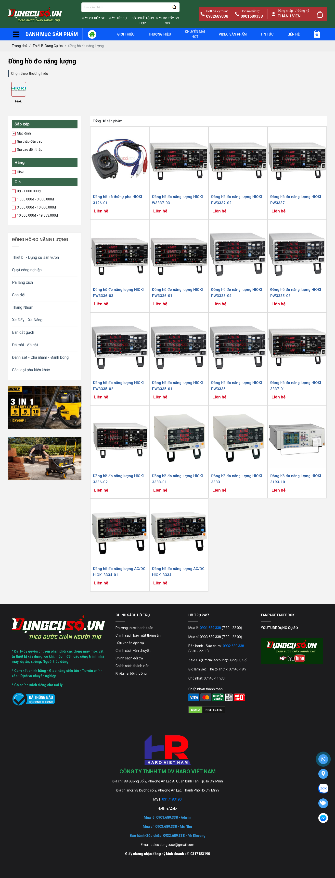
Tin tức (267, 34)
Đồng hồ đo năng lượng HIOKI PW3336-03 (118, 292)
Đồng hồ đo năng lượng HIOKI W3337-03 (177, 200)
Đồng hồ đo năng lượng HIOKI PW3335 (236, 386)
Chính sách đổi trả (129, 658)
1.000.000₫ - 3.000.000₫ (34, 199)
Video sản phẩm (233, 34)
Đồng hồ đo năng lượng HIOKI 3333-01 (177, 479)
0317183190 (172, 799)
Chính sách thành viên (132, 666)
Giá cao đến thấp (29, 149)
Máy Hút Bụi (118, 18)
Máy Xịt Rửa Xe (93, 18)
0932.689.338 (233, 646)
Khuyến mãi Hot (195, 34)
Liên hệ (293, 34)
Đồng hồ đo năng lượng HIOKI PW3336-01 (177, 292)
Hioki (18, 101)
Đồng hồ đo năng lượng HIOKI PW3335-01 (177, 386)
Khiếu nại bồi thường (131, 673)
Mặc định (23, 133)
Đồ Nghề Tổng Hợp (142, 20)
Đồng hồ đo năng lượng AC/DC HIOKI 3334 (178, 572)
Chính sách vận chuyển (133, 651)
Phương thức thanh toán (134, 628)
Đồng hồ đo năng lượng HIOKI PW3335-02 (118, 386)
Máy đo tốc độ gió (167, 20)
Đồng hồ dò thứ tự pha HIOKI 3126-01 (117, 200)
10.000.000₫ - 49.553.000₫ (36, 215)
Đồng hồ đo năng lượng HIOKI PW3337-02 (236, 200)
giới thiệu (125, 34)
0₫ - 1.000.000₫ (28, 191)
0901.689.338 (210, 628)
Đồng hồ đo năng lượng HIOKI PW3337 (295, 200)
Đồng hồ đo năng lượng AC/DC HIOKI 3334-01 (119, 572)
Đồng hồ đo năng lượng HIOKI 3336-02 (118, 479)
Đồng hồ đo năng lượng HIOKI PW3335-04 (236, 292)
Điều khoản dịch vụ (130, 643)
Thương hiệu (159, 34)
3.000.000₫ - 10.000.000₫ (35, 207)
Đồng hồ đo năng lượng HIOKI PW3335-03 (295, 292)
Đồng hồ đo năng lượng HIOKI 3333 (236, 479)
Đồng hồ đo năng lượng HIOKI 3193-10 (295, 479)
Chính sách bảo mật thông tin (138, 635)
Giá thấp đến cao (29, 141)
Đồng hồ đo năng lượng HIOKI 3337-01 (295, 386)
